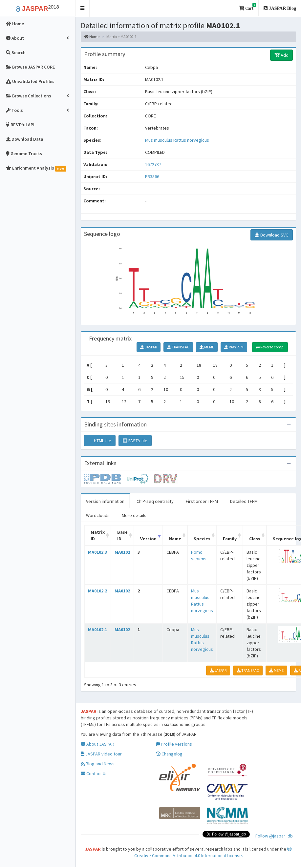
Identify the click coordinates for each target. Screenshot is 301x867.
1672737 (153, 164)
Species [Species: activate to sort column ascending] (202, 539)
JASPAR (148, 346)
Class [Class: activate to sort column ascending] (254, 539)
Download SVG (272, 235)
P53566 (152, 176)
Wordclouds (98, 515)
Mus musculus (159, 140)
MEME (207, 346)
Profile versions (174, 744)
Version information (105, 501)
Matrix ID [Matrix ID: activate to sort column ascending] (98, 535)
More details (134, 515)
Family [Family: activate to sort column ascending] (230, 539)
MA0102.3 (97, 552)
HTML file (99, 441)
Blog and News (98, 764)
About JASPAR (97, 744)
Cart (247, 7)
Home (91, 36)
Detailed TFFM (244, 501)
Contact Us (94, 773)
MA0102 (122, 552)
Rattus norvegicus (191, 140)
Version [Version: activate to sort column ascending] (148, 539)
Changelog (169, 754)
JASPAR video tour (101, 754)
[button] (82, 8)
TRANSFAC (178, 346)
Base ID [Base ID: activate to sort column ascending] (122, 535)
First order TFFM (202, 501)
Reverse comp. (270, 346)
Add (281, 55)
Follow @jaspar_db (274, 836)
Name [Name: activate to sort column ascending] (175, 539)
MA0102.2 (97, 591)
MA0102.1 (97, 629)
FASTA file (135, 441)
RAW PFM (234, 346)
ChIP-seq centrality (155, 501)
